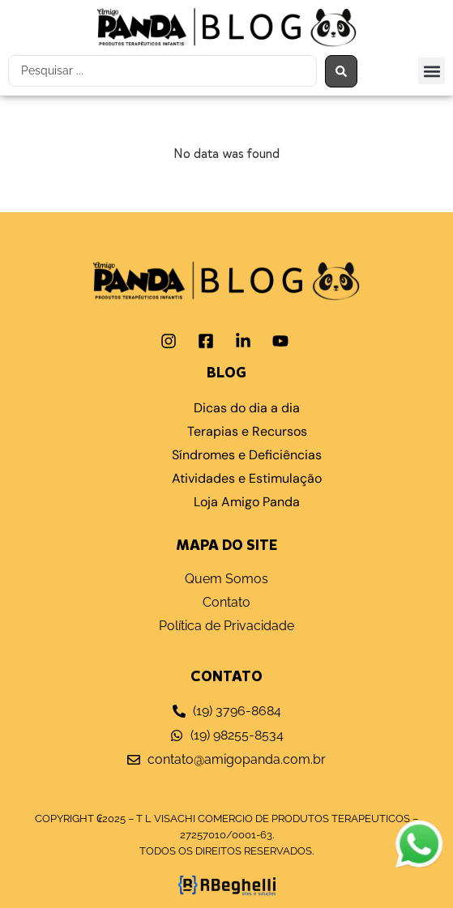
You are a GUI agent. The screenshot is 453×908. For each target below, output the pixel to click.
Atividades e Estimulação (247, 478)
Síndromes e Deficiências (247, 454)
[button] (431, 71)
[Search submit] (341, 71)
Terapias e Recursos (247, 431)
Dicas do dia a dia (247, 407)
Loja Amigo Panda (247, 501)
